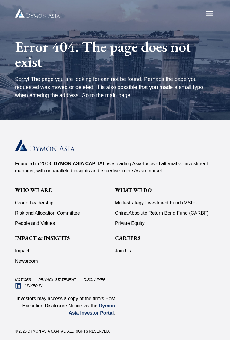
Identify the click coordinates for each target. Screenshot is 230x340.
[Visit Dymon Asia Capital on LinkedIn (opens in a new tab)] (28, 285)
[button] (209, 13)
